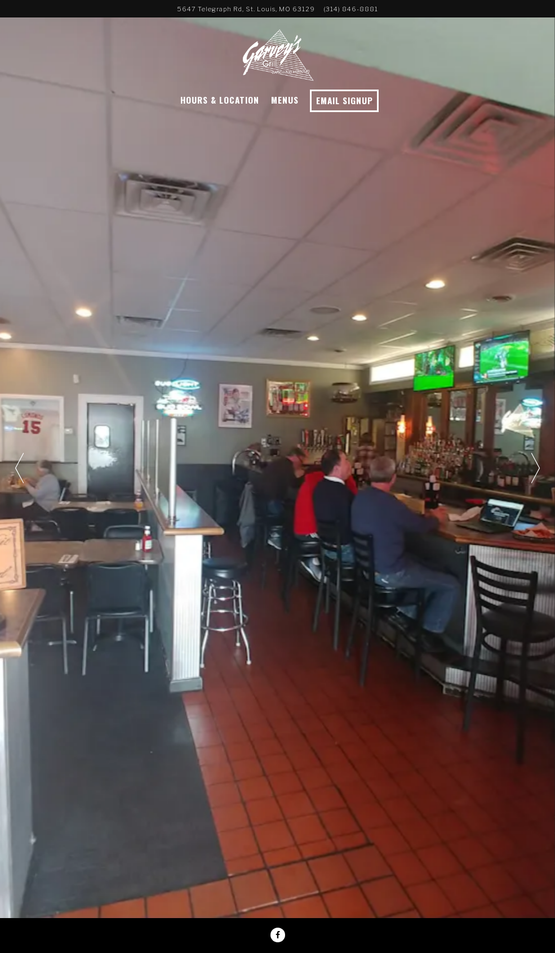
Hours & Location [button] (219, 99)
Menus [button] (285, 99)
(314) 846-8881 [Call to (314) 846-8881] (350, 9)
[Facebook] (277, 935)
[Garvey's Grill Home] (278, 53)
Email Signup (344, 100)
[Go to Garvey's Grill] (246, 9)
